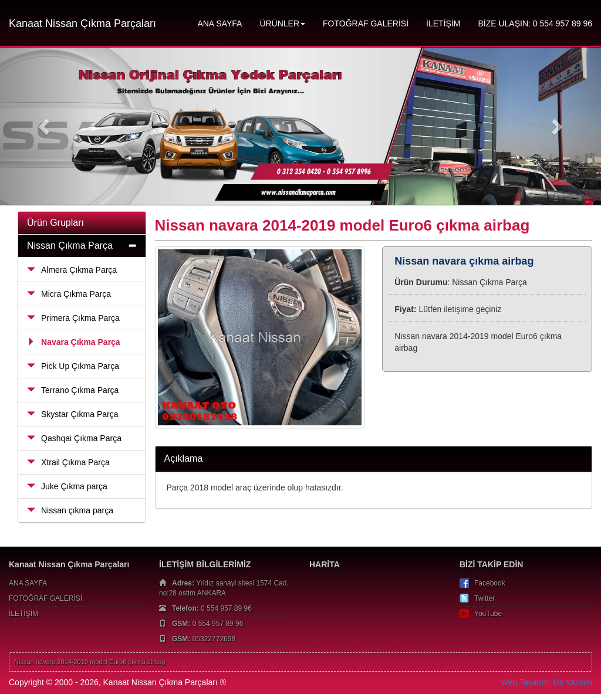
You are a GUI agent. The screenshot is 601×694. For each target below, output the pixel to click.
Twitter (484, 598)
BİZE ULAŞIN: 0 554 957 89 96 (535, 23)
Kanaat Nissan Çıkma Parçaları (82, 23)
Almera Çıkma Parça (72, 270)
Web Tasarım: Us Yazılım (546, 682)
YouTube (488, 614)
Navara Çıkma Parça (73, 342)
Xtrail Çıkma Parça (68, 462)
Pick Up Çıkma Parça (73, 366)
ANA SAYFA (219, 23)
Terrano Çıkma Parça (73, 390)
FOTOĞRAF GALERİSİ (365, 23)
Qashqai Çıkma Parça (74, 438)
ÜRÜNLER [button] (282, 23)
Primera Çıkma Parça (73, 318)
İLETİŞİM (443, 23)
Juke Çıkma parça (67, 486)
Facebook (489, 583)
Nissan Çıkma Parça (70, 245)
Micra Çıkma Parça (69, 294)
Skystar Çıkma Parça (72, 414)
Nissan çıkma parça (70, 510)
